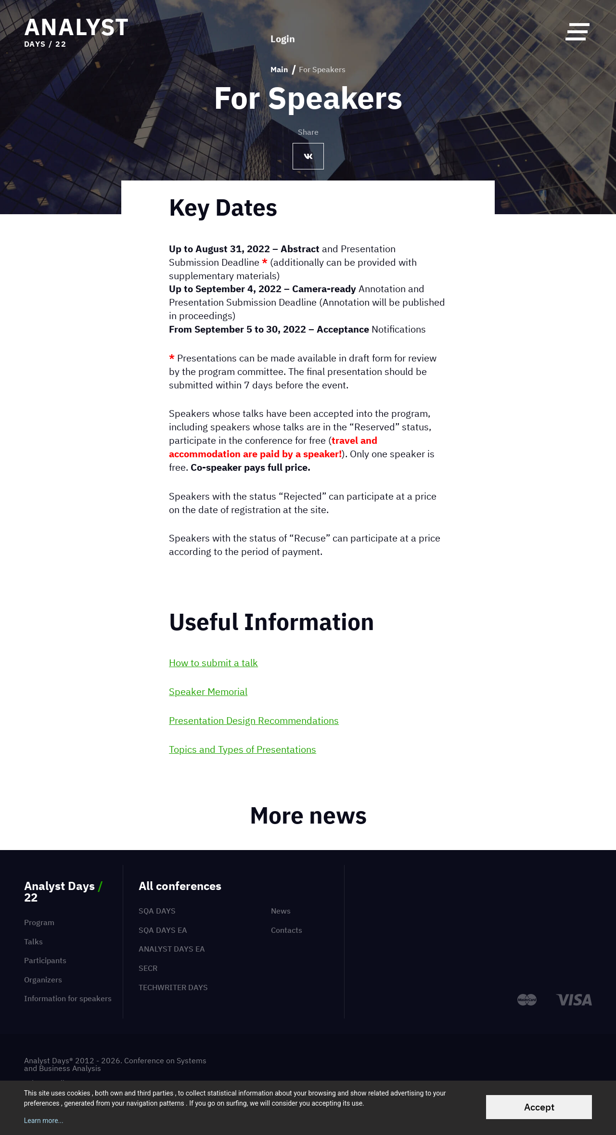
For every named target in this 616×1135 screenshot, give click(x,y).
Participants (45, 960)
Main (279, 69)
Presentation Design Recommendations (254, 720)
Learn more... (44, 1120)
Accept (539, 1106)
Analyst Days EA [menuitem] (172, 949)
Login (282, 31)
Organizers (43, 979)
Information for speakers (68, 998)
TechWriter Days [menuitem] (173, 987)
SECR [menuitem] (148, 968)
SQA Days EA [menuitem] (163, 930)
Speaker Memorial (208, 691)
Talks (33, 941)
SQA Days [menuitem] (157, 911)
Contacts (286, 930)
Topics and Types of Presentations (242, 749)
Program (39, 922)
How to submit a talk (213, 663)
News (281, 911)
